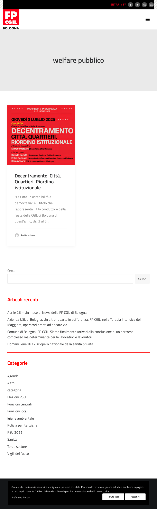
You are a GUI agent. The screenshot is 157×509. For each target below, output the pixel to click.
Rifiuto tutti (113, 497)
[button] (147, 19)
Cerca (11, 270)
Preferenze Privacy (20, 497)
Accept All (135, 497)
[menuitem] (117, 4)
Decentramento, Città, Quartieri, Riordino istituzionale (38, 181)
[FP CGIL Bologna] (11, 19)
